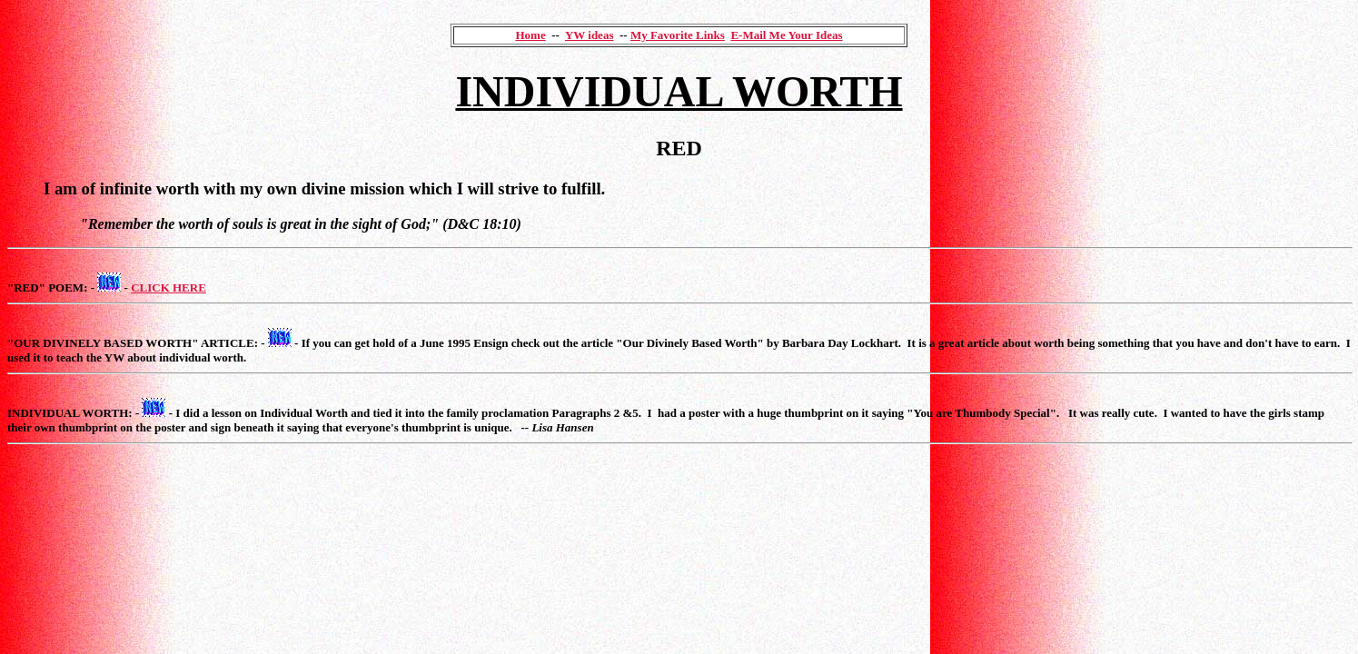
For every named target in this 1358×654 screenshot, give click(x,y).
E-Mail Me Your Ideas (786, 35)
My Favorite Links (677, 35)
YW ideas (589, 35)
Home (530, 35)
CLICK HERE (168, 287)
